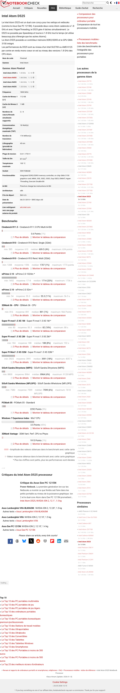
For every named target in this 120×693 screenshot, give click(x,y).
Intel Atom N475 (84, 300)
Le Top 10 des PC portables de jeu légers (20, 608)
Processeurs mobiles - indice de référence (79, 670)
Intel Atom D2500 (84, 403)
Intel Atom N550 (84, 233)
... (117, 8)
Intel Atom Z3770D (85, 190)
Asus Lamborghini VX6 (27, 520)
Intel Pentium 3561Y (85, 548)
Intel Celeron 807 (84, 523)
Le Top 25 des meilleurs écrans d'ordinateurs (22, 664)
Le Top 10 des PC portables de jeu (17, 605)
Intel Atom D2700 (84, 494)
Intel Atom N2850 (85, 372)
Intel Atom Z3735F (85, 112)
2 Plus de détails (20, 378)
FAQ (53, 8)
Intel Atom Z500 (84, 482)
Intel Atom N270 (84, 348)
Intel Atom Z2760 (84, 202)
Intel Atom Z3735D (85, 136)
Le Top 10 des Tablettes (12, 640)
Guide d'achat (81, 8)
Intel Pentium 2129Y (85, 560)
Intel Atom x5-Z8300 (85, 572)
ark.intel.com (25, 207)
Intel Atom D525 (84, 196)
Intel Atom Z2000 (84, 476)
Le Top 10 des (8, 650)
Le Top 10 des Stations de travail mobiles (20, 626)
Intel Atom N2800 (85, 172)
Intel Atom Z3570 (84, 178)
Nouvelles (42, 8)
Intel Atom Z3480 (84, 306)
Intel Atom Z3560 (84, 148)
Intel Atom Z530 (84, 354)
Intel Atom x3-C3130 (86, 433)
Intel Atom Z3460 (84, 245)
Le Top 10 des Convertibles (14, 636)
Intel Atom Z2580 (84, 239)
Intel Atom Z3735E (85, 251)
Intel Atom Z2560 (84, 263)
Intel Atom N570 (84, 257)
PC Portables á (22, 650)
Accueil (16, 8)
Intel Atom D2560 (84, 318)
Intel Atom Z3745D (85, 160)
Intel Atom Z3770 (84, 81)
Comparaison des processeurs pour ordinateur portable (86, 17)
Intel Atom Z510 (84, 488)
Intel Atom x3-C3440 (86, 275)
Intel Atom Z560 (84, 439)
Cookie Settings (60, 682)
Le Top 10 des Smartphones (14, 647)
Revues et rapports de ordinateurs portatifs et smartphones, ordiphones (30, 670)
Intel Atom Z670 (84, 385)
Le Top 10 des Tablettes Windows (17, 643)
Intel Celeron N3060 (85, 536)
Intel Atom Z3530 (84, 269)
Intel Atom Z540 (84, 379)
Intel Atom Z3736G (85, 227)
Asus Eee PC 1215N (25, 530)
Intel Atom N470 (84, 312)
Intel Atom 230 (83, 342)
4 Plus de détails (20, 268)
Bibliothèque (65, 8)
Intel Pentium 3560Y (85, 554)
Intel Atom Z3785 (84, 208)
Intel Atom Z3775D (85, 184)
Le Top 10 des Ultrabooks (13, 633)
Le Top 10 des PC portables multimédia (20, 601)
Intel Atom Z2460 (84, 457)
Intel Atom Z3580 (84, 93)
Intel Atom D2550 (84, 415)
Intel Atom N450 (10, 77)
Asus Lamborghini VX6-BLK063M (32, 511)
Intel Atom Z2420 (84, 470)
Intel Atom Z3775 (84, 154)
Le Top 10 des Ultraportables (15, 629)
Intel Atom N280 (84, 324)
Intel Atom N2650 (85, 409)
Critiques (28, 8)
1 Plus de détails (20, 237)
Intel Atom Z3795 (84, 105)
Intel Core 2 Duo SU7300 (87, 517)
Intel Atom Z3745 (84, 99)
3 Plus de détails (20, 253)
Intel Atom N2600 (85, 221)
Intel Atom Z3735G (85, 118)
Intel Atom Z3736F (85, 130)
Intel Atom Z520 (84, 397)
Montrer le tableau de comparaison (48, 237)
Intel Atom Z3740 (84, 87)
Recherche (98, 8)
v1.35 (3, 468)
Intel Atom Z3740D (85, 142)
